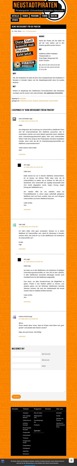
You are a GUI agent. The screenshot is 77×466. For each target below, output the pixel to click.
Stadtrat (35, 101)
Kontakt (58, 416)
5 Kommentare (31, 31)
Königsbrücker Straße (27, 441)
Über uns (54, 16)
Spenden (15, 20)
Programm (35, 16)
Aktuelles (15, 16)
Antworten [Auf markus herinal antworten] (22, 336)
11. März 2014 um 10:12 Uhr (33, 167)
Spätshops (26, 451)
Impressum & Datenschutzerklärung (60, 425)
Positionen (37, 425)
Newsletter (59, 413)
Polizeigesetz (26, 448)
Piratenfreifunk (27, 445)
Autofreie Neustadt (25, 424)
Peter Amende (41, 458)
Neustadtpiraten (35, 5)
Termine (45, 16)
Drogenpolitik (26, 432)
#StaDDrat (23, 101)
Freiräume (25, 438)
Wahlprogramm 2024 (38, 416)
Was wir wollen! (38, 413)
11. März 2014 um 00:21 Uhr (28, 121)
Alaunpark (25, 413)
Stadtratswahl (43, 101)
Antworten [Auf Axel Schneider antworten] (22, 154)
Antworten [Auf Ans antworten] (27, 209)
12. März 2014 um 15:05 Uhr (33, 261)
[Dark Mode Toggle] (71, 460)
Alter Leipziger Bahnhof (27, 416)
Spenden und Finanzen (59, 419)
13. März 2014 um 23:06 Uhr (28, 319)
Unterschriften (53, 101)
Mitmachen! (26, 454)
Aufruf (30, 101)
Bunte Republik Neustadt (27, 428)
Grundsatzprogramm (38, 421)
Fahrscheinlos (26, 435)
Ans (23, 31)
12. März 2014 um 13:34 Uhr (28, 226)
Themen (25, 16)
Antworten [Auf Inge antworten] (22, 249)
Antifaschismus (27, 420)
